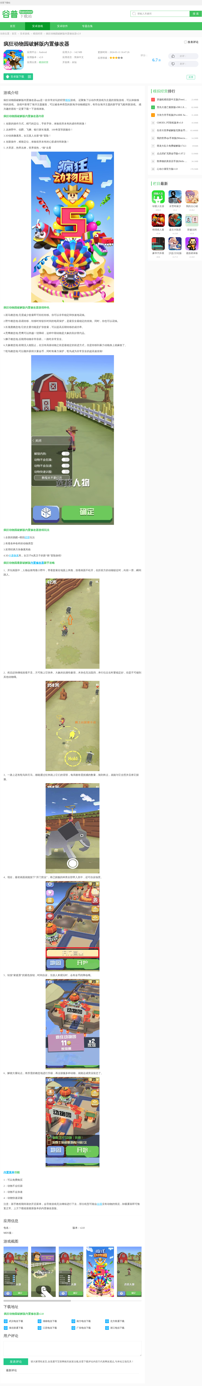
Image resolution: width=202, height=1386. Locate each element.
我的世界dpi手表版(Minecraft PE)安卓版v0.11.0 (172, 138)
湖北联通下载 (16, 1328)
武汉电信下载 (16, 1321)
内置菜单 (9, 1172)
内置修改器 (37, 562)
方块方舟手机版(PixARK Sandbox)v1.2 (172, 115)
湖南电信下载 (50, 1321)
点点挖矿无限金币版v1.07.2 (171, 153)
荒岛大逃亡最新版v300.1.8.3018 (172, 107)
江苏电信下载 (50, 1328)
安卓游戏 (37, 26)
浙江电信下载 (117, 1328)
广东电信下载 (84, 1328)
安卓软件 (62, 26)
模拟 (67, 100)
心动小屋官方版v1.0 (167, 169)
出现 (99, 1204)
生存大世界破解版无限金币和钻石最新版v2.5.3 (172, 130)
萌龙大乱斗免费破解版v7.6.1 (171, 146)
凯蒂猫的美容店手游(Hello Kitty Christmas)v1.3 (172, 161)
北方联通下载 (117, 1321)
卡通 (11, 555)
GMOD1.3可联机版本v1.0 (170, 122)
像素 (16, 555)
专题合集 (87, 26)
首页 (12, 26)
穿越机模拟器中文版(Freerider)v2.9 (172, 99)
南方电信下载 (84, 1321)
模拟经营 (37, 33)
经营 (27, 537)
